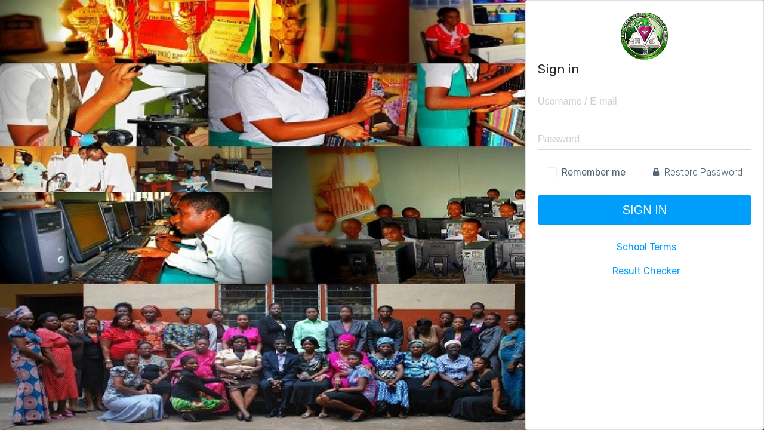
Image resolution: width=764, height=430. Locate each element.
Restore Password (698, 172)
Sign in (645, 209)
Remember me (594, 172)
